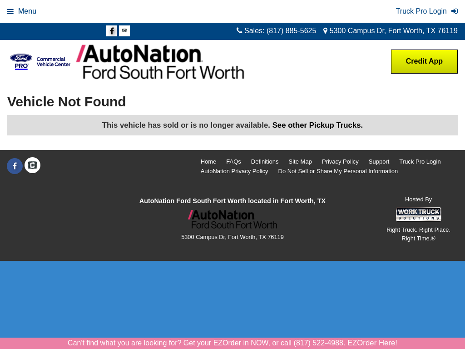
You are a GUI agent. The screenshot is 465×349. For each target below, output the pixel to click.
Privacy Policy (340, 161)
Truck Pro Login (419, 161)
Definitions (265, 161)
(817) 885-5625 (291, 31)
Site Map (300, 161)
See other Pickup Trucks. (317, 125)
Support (379, 161)
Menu (21, 11)
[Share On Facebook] (111, 31)
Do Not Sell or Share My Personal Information (338, 171)
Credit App (424, 61)
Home (209, 161)
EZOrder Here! (372, 343)
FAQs (233, 161)
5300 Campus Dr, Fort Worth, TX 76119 (390, 31)
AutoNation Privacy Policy (234, 171)
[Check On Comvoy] (124, 31)
